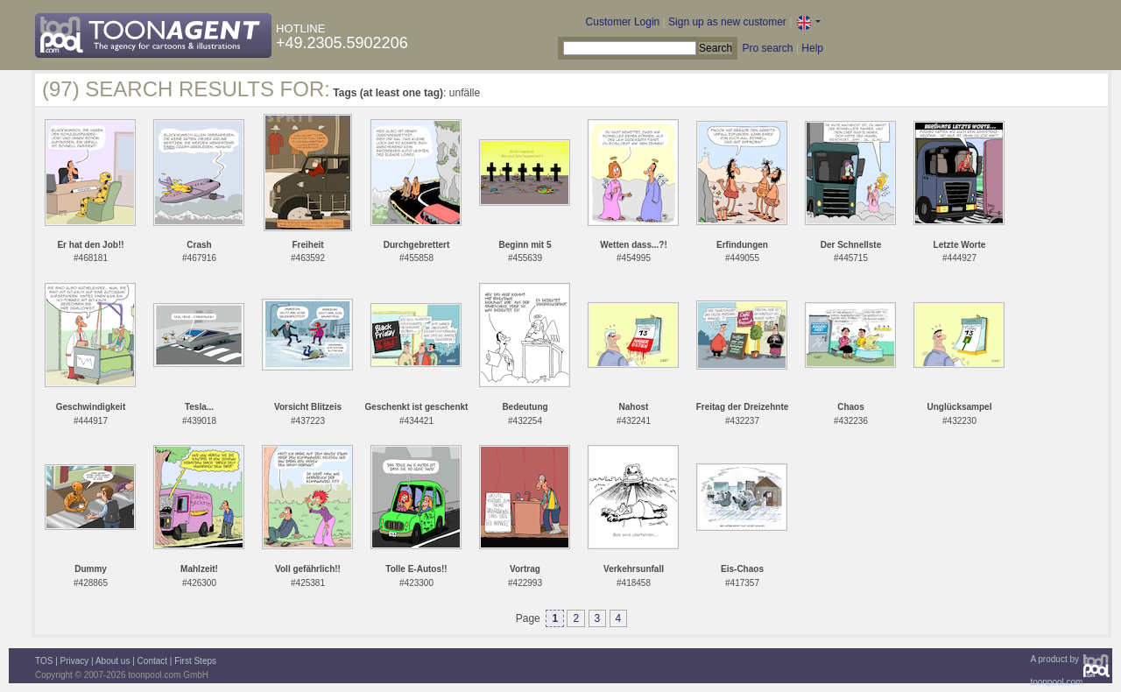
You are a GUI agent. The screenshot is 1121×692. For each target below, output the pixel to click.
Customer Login (623, 22)
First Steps (195, 661)
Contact (152, 661)
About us (112, 661)
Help (812, 48)
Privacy (74, 661)
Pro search (767, 48)
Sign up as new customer (727, 22)
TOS (44, 661)
